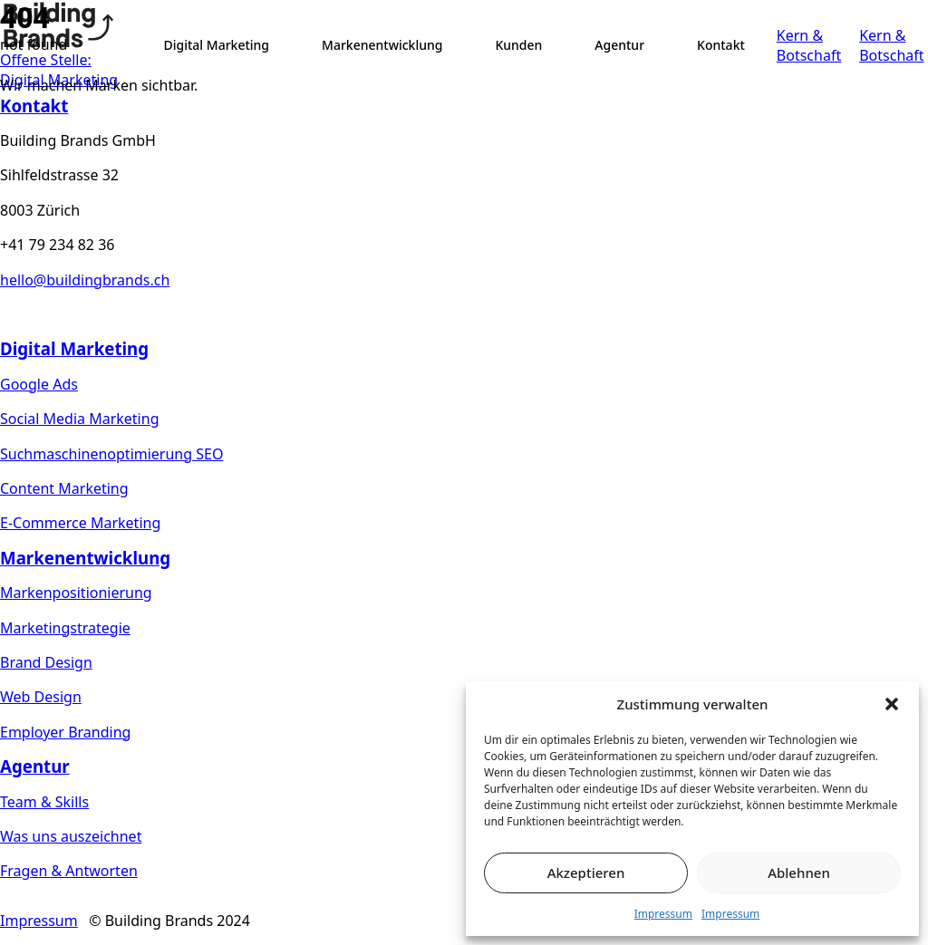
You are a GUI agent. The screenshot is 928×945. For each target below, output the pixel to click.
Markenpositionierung (76, 593)
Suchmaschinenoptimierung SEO (111, 454)
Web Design (41, 697)
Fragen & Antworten (69, 871)
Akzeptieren (586, 872)
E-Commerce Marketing (80, 523)
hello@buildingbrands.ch (84, 280)
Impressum (663, 913)
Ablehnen (799, 872)
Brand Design (46, 662)
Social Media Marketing (79, 419)
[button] (892, 704)
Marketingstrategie (65, 628)
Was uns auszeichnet (70, 836)
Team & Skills (44, 802)
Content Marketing (64, 488)
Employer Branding (65, 732)
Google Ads (39, 384)
